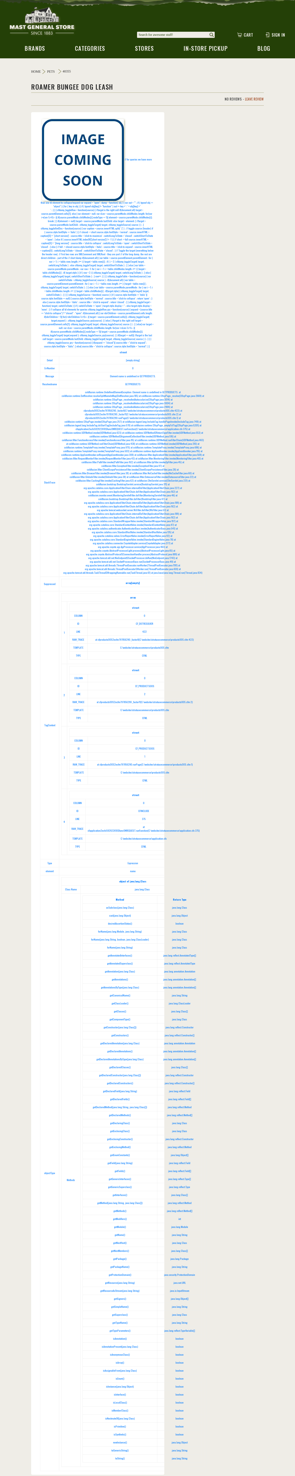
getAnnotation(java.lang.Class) (120, 972)
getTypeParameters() (120, 1332)
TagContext (49, 726)
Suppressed (50, 585)
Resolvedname (49, 385)
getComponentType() (120, 1020)
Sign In (275, 35)
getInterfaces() (120, 1196)
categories (89, 50)
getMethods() (119, 1212)
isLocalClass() (120, 1403)
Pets (51, 73)
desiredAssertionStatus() (120, 924)
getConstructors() (120, 1036)
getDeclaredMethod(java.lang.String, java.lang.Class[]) (120, 1108)
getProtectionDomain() (120, 1276)
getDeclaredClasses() (120, 1068)
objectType (49, 1174)
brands (34, 50)
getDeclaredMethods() (120, 1116)
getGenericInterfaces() (120, 1180)
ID (78, 625)
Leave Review (254, 100)
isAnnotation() (120, 1340)
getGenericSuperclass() (120, 1188)
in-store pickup (206, 50)
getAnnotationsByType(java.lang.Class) (120, 988)
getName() (120, 1236)
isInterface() (120, 1395)
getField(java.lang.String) (120, 1164)
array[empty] (133, 584)
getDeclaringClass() (120, 1124)
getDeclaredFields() (120, 1100)
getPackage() (120, 1260)
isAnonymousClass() (120, 1355)
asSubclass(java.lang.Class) (120, 908)
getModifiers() (120, 1220)
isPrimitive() (120, 1427)
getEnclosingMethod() (120, 1148)
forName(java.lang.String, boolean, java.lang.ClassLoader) (120, 940)
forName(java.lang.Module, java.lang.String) (120, 932)
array (133, 598)
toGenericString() (120, 1451)
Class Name (71, 890)
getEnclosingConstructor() (120, 1140)
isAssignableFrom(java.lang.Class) (120, 1371)
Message (49, 377)
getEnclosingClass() (120, 1132)
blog (264, 50)
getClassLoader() (120, 1004)
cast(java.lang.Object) (120, 916)
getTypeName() (120, 1324)
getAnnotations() (120, 980)
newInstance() (120, 1443)
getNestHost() (120, 1244)
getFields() (120, 1172)
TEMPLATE (78, 648)
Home (36, 73)
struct (123, 353)
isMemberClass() (120, 1411)
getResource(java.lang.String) (120, 1284)
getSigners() (120, 1300)
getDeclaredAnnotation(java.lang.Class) (120, 1044)
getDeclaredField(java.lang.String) (120, 1092)
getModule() (120, 1228)
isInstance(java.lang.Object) (120, 1387)
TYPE (78, 656)
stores (144, 50)
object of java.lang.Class (132, 882)
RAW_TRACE (78, 641)
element (50, 872)
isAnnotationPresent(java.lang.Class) (120, 1348)
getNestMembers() (120, 1252)
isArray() (120, 1363)
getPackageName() (119, 1268)
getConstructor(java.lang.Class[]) (120, 1028)
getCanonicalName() (120, 996)
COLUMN (78, 617)
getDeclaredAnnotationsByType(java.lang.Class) (120, 1060)
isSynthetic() (120, 1435)
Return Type (179, 900)
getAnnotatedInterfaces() (120, 956)
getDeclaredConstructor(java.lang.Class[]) (120, 1076)
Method (120, 900)
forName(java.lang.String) (120, 948)
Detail (50, 361)
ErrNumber (49, 369)
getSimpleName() (120, 1308)
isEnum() (120, 1379)
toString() (120, 1459)
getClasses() (120, 1012)
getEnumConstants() (120, 1156)
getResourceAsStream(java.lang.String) (120, 1292)
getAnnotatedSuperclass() (120, 964)
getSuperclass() (120, 1316)
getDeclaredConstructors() (120, 1084)
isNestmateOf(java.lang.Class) (120, 1419)
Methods (71, 1181)
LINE (78, 633)
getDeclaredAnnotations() (120, 1052)
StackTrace (49, 483)
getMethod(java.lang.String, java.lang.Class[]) (120, 1204)
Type (49, 864)
